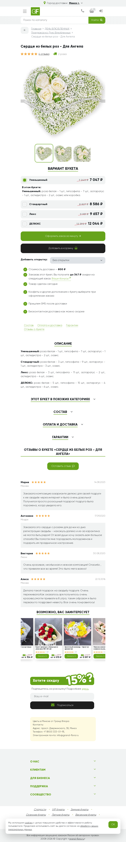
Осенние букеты (36, 815)
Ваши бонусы (61, 278)
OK (113, 824)
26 (104, 652)
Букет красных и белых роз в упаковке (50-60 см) (47, 648)
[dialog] (82, 11)
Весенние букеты (85, 815)
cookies (28, 823)
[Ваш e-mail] (62, 696)
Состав (28, 325)
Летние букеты (60, 815)
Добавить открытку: (34, 259)
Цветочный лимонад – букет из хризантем (77, 648)
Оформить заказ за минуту (63, 236)
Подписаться (62, 705)
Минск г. (76, 3)
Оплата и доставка (49, 325)
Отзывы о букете (34, 329)
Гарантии (72, 325)
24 (46, 652)
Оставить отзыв (63, 466)
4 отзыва (44, 54)
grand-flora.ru (76, 839)
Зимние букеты (79, 809)
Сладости (40, 809)
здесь (85, 689)
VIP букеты (58, 809)
